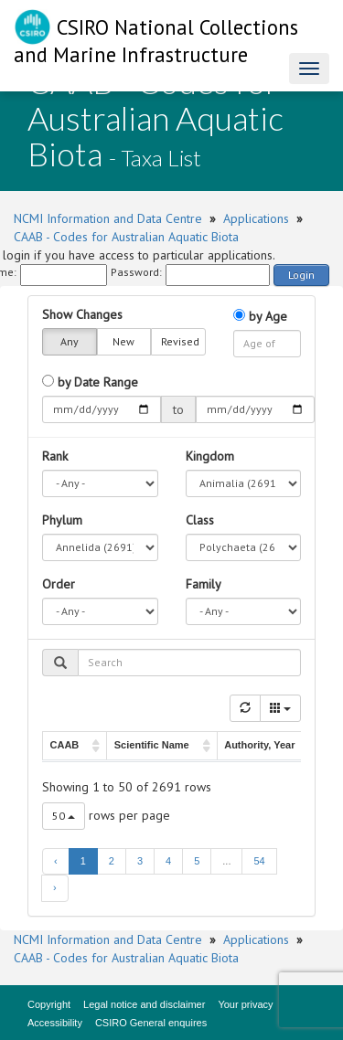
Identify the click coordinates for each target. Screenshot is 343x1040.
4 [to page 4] (168, 860)
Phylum (62, 520)
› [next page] (55, 887)
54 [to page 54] (258, 860)
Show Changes (82, 314)
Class (200, 520)
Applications (256, 218)
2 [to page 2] (111, 860)
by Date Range (90, 382)
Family (203, 584)
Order (58, 584)
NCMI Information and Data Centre (108, 218)
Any (69, 341)
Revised (180, 341)
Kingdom (210, 456)
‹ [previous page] (56, 860)
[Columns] (280, 708)
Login (301, 274)
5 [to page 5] (196, 860)
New (123, 341)
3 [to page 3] (140, 860)
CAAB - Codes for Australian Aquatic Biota (126, 236)
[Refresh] (245, 708)
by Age (260, 316)
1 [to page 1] (83, 860)
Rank (55, 456)
